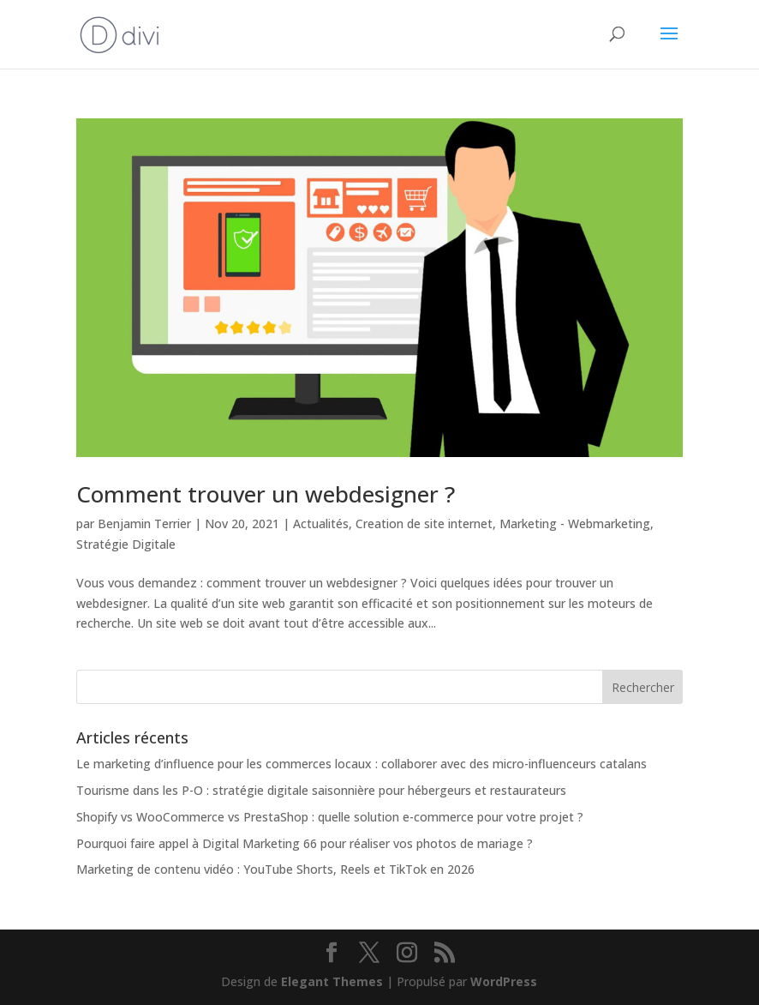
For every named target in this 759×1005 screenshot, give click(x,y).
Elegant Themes (332, 981)
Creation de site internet (424, 523)
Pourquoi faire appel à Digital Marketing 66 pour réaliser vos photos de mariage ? (304, 843)
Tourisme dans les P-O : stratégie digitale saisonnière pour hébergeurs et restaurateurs (321, 790)
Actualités (321, 523)
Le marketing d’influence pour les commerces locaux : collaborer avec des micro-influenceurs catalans (361, 763)
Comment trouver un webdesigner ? (265, 493)
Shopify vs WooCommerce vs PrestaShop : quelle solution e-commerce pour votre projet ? (329, 817)
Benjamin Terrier (144, 523)
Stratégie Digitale (126, 544)
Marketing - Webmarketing (574, 523)
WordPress (503, 981)
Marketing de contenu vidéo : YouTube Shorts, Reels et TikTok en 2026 (275, 869)
